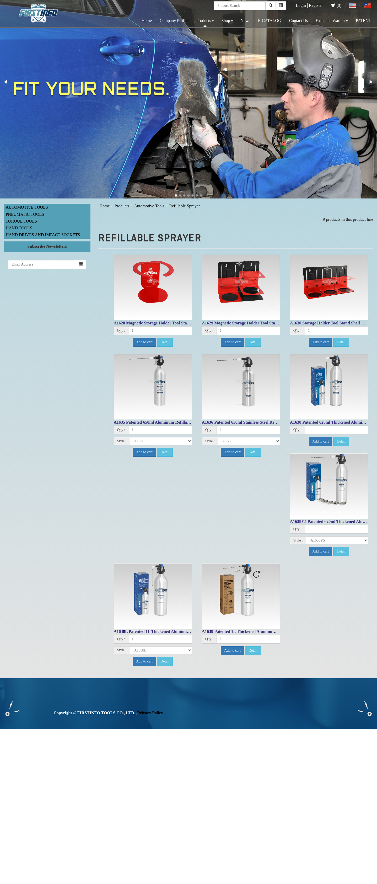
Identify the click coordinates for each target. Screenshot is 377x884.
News (245, 20)
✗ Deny (7, 750)
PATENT (363, 20)
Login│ (302, 5)
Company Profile (174, 20)
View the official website (44, 785)
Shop (227, 20)
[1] (160, 330)
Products (205, 20)
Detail (164, 342)
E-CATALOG (269, 20)
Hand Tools (19, 228)
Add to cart (144, 342)
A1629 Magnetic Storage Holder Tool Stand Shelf (246, 323)
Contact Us (298, 20)
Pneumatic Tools (25, 214)
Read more (11, 785)
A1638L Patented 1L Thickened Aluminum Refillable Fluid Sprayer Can (178, 631)
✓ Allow (7, 744)
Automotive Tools (27, 207)
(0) (336, 5)
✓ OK (139, 881)
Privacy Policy (150, 713)
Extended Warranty (332, 20)
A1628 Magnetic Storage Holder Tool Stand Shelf (158, 323)
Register (316, 5)
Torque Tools (21, 221)
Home (147, 20)
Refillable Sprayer (184, 206)
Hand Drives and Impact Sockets (43, 235)
